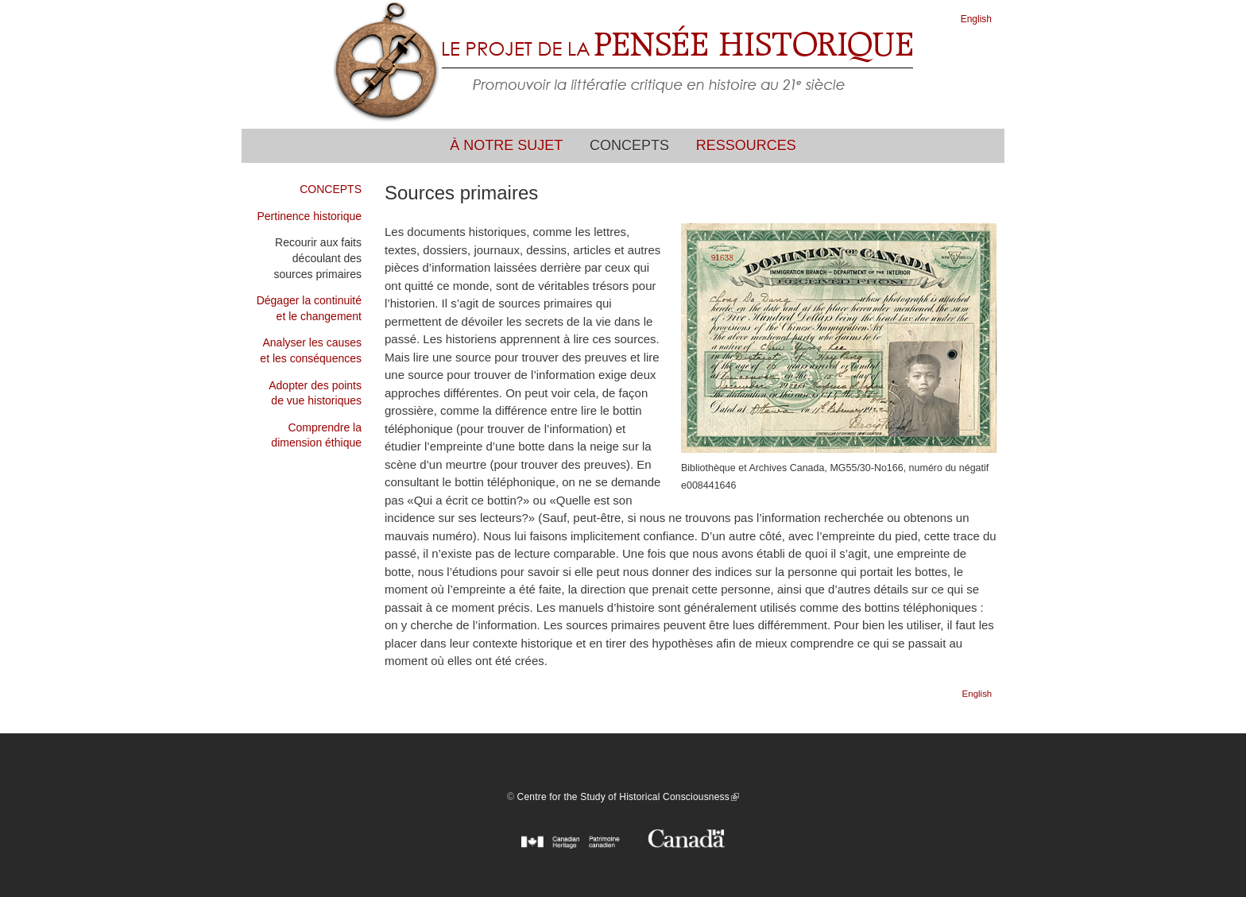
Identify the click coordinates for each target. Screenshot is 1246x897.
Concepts (629, 145)
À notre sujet (506, 145)
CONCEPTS (331, 189)
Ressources (746, 145)
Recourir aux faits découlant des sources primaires (318, 258)
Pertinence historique (309, 216)
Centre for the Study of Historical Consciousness (628, 796)
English (976, 19)
